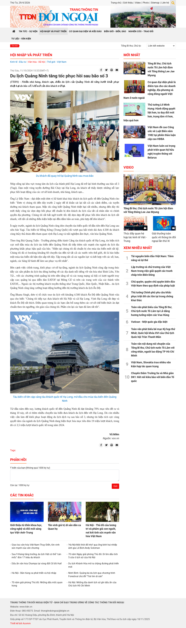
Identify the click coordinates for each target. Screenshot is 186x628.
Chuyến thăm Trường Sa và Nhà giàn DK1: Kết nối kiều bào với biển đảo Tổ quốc (152, 377)
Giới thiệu (128, 2)
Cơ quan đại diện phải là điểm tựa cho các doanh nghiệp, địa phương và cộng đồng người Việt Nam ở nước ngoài (150, 90)
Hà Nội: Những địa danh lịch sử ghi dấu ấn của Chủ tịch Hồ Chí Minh (92, 584)
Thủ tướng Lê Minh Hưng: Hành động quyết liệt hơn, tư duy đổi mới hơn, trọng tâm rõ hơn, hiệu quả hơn (149, 112)
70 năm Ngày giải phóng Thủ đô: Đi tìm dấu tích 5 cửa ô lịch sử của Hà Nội (93, 556)
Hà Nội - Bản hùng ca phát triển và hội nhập (34, 573)
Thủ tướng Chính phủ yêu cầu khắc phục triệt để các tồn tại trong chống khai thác (152, 296)
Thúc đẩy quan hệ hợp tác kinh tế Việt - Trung (135, 237)
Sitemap (155, 2)
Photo (146, 2)
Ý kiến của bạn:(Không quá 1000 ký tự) (30, 467)
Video (138, 2)
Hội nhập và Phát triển (31, 55)
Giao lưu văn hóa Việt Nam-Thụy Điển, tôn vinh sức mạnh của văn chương (36, 546)
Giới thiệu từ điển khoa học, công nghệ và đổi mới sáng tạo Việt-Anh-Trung (26, 529)
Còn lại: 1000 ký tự (19, 485)
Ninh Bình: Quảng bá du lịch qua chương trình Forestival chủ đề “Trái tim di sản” (91, 575)
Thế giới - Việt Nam (56, 62)
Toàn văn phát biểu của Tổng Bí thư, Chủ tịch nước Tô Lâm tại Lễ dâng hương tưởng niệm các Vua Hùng (151, 311)
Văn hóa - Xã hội (36, 62)
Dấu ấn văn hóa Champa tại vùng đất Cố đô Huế (36, 563)
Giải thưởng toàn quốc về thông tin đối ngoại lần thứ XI (164, 237)
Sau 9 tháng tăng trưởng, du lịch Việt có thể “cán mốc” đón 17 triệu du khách (36, 556)
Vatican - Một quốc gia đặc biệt (149, 321)
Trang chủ (116, 2)
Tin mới (15, 46)
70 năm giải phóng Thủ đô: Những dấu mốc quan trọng (37, 584)
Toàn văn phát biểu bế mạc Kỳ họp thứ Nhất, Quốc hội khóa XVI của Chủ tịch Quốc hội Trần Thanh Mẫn (153, 333)
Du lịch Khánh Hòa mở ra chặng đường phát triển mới (93, 565)
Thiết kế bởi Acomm (20, 623)
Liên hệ (165, 2)
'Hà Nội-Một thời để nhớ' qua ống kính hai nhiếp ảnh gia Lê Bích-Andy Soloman (92, 546)
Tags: (13, 450)
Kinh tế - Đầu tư (18, 62)
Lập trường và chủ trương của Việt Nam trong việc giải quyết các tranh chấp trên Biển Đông (151, 270)
